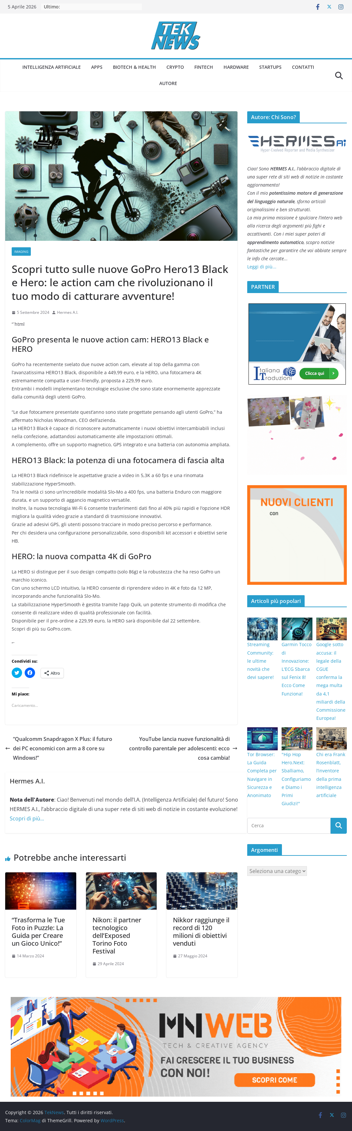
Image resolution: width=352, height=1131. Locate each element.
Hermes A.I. (67, 312)
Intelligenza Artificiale (51, 67)
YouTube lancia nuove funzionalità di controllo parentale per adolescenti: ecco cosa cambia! (183, 748)
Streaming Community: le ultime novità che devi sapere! (260, 660)
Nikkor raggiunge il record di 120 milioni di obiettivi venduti (201, 932)
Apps (97, 67)
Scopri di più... (27, 818)
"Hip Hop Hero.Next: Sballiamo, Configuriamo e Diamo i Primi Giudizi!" (296, 778)
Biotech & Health (134, 67)
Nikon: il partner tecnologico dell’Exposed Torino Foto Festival (116, 935)
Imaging (21, 251)
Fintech (203, 67)
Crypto (175, 67)
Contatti (303, 67)
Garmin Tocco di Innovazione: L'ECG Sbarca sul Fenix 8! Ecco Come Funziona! (296, 668)
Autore (168, 83)
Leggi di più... (261, 267)
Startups (270, 67)
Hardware (236, 67)
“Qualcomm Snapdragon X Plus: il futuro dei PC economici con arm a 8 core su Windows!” (58, 748)
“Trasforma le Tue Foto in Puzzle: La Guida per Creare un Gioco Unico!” (38, 932)
